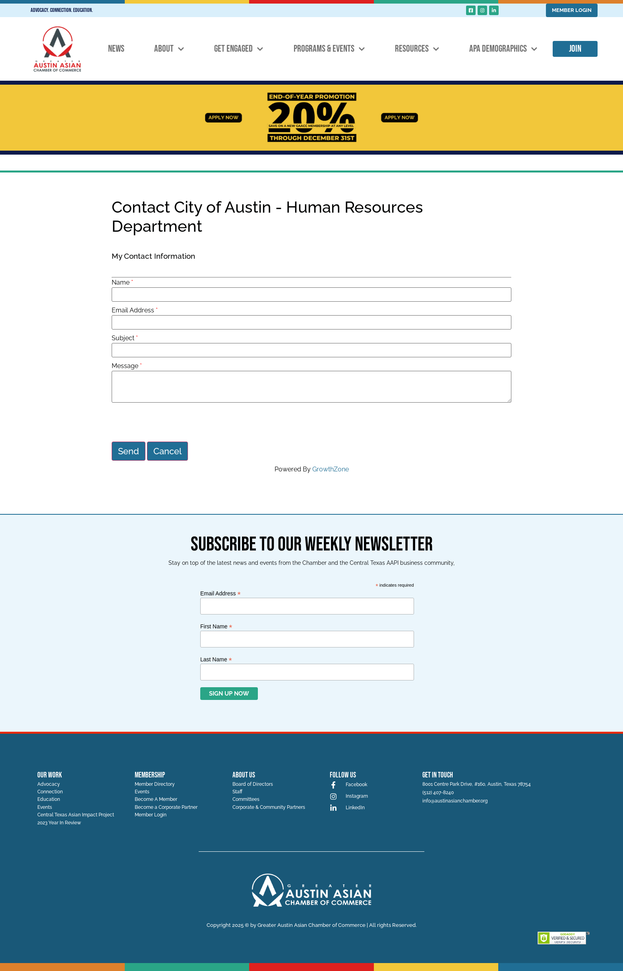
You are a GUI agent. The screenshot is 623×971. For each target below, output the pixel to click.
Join (575, 48)
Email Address (133, 310)
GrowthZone (330, 468)
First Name (216, 624)
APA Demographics (503, 49)
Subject (123, 338)
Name (121, 282)
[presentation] (172, 422)
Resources (417, 49)
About (169, 49)
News (116, 48)
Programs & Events (329, 49)
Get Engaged (238, 49)
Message (125, 366)
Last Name (216, 657)
